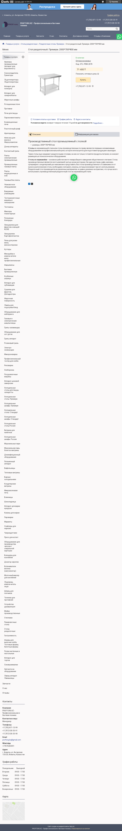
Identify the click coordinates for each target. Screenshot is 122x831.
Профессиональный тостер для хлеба (12, 360)
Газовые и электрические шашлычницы (10, 321)
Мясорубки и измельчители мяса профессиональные (12, 257)
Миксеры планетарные (9, 212)
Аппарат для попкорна (9, 87)
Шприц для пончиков (8, 592)
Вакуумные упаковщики (9, 192)
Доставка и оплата (80, 36)
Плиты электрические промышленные (10, 158)
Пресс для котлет (11, 537)
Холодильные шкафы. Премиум (11, 405)
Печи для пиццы (11, 113)
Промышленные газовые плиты (10, 165)
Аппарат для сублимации (9, 284)
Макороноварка (10, 354)
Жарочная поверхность (9, 300)
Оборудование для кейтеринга (12, 313)
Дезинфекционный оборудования (12, 456)
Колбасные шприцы (8, 277)
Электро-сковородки (9, 349)
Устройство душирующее (9, 605)
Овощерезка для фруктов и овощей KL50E (11, 227)
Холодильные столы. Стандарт (11, 411)
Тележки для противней (9, 599)
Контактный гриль (11, 151)
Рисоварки (8, 365)
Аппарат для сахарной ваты (10, 94)
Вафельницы (9, 468)
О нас (51, 36)
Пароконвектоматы (12, 118)
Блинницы (8, 497)
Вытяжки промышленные (10, 270)
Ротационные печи (12, 104)
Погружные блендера (9, 219)
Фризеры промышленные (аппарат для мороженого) (10, 65)
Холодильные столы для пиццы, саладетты (11, 390)
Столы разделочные (29, 44)
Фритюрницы (9, 133)
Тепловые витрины (12, 473)
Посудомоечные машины (11, 375)
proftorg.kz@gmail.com (11, 740)
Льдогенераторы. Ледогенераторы (11, 81)
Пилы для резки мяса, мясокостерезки (10, 243)
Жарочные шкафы (11, 100)
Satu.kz (71, 826)
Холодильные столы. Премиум (10, 398)
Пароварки (8, 517)
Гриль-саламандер (12, 328)
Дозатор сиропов (11, 562)
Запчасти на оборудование (10, 670)
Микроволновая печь (10, 491)
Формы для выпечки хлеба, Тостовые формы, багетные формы (11, 643)
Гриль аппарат (10, 339)
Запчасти (40, 36)
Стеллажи (8, 618)
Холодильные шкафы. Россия (10, 438)
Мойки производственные (12, 612)
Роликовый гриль (11, 343)
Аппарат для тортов (9, 659)
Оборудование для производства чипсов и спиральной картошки (12, 546)
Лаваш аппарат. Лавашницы (10, 677)
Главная (7, 36)
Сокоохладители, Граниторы (11, 74)
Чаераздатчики (10, 533)
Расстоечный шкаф (12, 129)
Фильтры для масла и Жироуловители (10, 140)
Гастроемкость (10, 636)
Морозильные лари (12, 444)
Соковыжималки (11, 665)
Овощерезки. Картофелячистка (11, 235)
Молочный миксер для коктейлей (11, 576)
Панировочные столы (10, 623)
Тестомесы (8, 207)
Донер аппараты (11, 147)
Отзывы (5, 693)
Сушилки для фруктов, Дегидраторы (10, 292)
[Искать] (117, 29)
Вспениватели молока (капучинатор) (10, 568)
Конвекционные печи (10, 123)
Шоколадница (10, 502)
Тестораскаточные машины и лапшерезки (12, 200)
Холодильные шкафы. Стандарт (11, 418)
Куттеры (7, 249)
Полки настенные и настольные (12, 652)
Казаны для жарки (11, 513)
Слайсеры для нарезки (10, 527)
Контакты (63, 36)
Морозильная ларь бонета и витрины (12, 449)
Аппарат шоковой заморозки (11, 382)
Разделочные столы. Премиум (51, 44)
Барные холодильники (10, 478)
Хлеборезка (9, 370)
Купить (83, 80)
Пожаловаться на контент (81, 829)
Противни (8, 109)
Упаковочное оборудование (10, 186)
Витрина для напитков (9, 431)
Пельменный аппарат (9, 463)
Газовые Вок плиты (12, 180)
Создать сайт (19, 2)
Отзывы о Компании (102, 36)
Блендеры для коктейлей (10, 556)
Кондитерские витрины (10, 485)
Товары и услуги (22, 36)
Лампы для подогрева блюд (11, 306)
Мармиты (8, 522)
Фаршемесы (9, 265)
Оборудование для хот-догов (12, 333)
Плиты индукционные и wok (11, 173)
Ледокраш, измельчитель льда (10, 584)
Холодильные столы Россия (10, 425)
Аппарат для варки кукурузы (12, 507)
